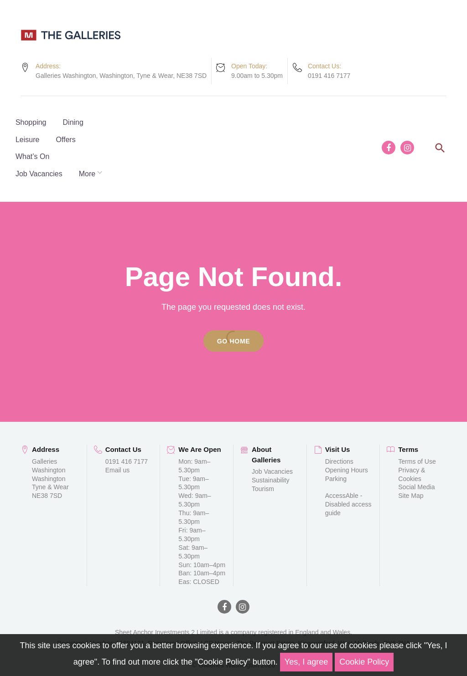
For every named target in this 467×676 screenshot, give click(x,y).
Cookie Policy (364, 661)
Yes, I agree (306, 661)
